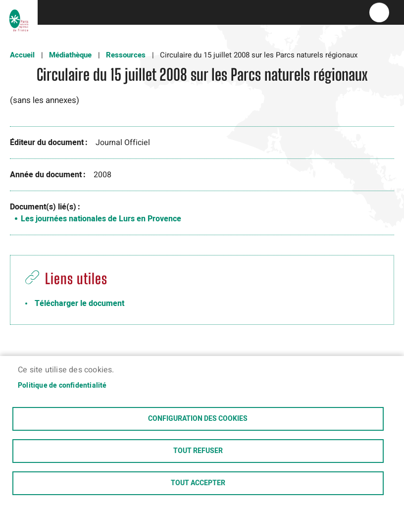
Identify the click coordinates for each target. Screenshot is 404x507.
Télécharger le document (79, 303)
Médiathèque (70, 55)
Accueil (22, 55)
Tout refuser (198, 451)
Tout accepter (198, 483)
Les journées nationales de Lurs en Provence (101, 219)
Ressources (126, 55)
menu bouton (379, 12)
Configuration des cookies (198, 419)
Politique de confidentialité (62, 386)
